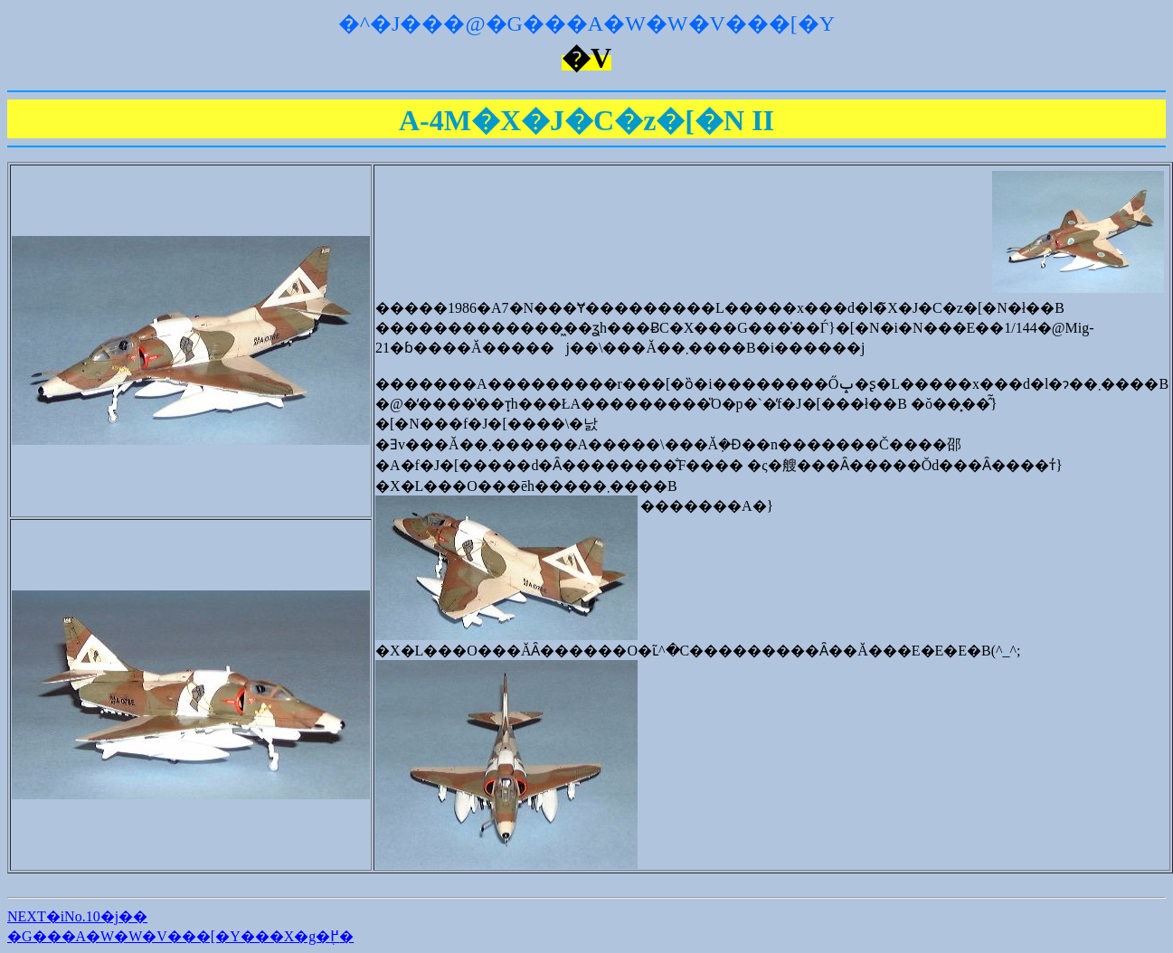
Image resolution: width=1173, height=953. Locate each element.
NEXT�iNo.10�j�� (77, 916)
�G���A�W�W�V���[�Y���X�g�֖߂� (180, 936)
